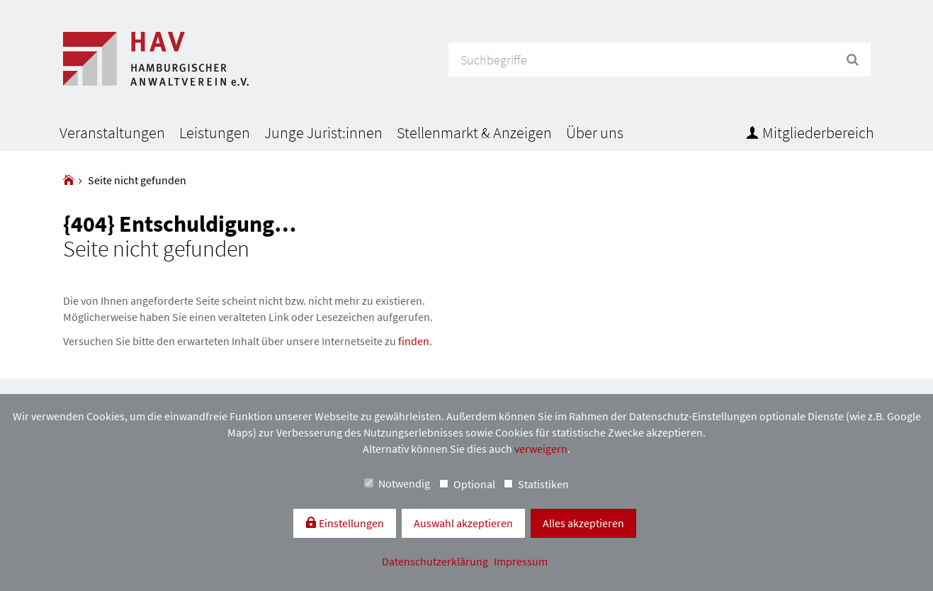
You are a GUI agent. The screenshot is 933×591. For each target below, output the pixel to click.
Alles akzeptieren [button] (583, 523)
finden (413, 341)
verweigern (540, 448)
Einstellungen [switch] (350, 523)
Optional (467, 484)
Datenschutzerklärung (436, 561)
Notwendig (397, 483)
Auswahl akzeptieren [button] (463, 523)
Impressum (521, 561)
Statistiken (536, 484)
